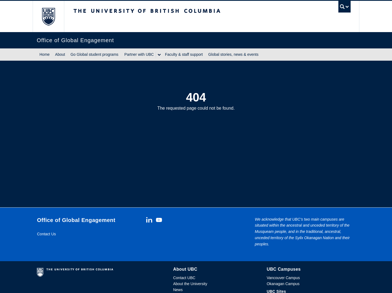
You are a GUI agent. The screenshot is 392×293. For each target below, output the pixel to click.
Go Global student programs (94, 54)
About (60, 54)
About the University (190, 284)
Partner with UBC (139, 54)
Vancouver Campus (283, 278)
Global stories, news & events (233, 54)
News (178, 290)
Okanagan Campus (283, 284)
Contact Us (46, 234)
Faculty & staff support (184, 54)
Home (44, 54)
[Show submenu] (159, 55)
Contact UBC (184, 278)
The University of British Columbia (48, 16)
